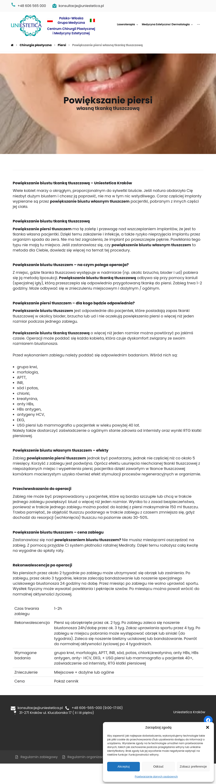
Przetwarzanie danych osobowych (156, 776)
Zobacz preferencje (193, 766)
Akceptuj (123, 766)
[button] (207, 727)
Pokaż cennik (66, 681)
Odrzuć (158, 766)
